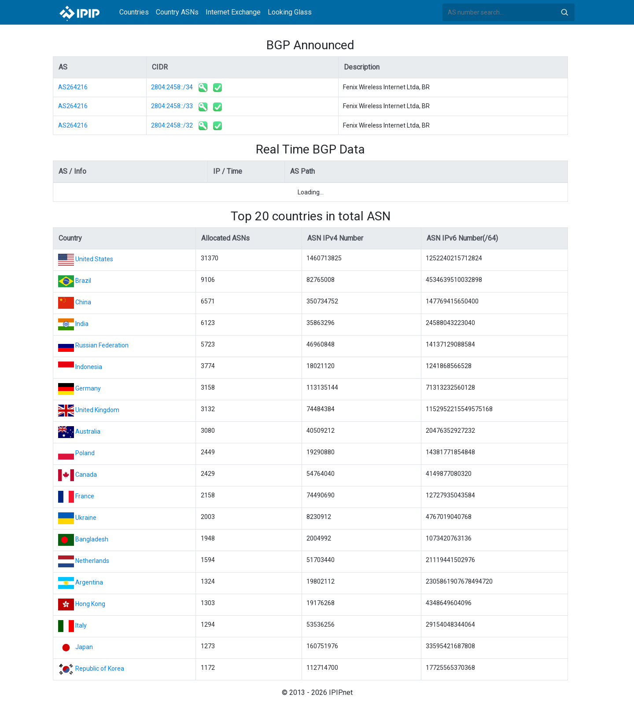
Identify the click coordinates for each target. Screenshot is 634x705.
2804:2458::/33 (172, 106)
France (84, 496)
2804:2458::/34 (172, 87)
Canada (86, 474)
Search (564, 12)
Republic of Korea (99, 668)
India (81, 323)
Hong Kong (90, 603)
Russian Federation (102, 345)
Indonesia (88, 366)
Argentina (89, 582)
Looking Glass (290, 12)
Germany (88, 388)
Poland (85, 453)
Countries (134, 12)
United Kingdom (97, 409)
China (83, 302)
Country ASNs (177, 12)
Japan (84, 646)
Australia (87, 431)
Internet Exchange (233, 12)
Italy (81, 625)
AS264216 (73, 87)
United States (94, 259)
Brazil (83, 280)
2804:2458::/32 (172, 125)
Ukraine (85, 517)
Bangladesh (91, 539)
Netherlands (92, 560)
